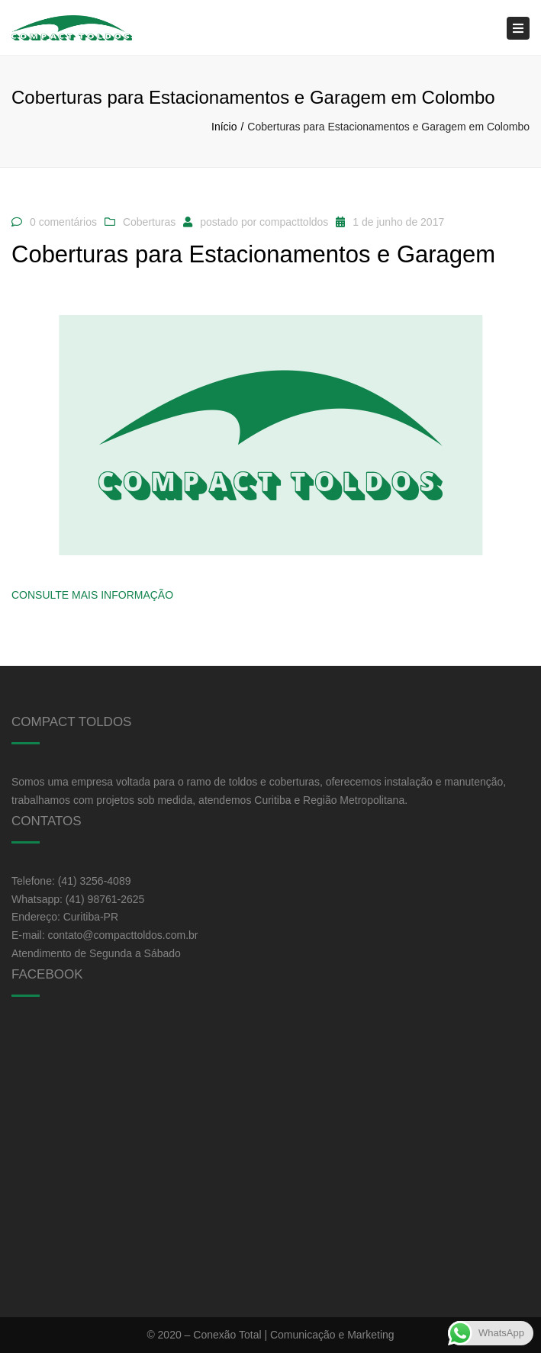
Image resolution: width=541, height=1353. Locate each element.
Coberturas (149, 222)
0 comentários (63, 222)
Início (224, 127)
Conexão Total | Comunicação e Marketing (293, 1335)
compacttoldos (293, 222)
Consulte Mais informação (92, 595)
